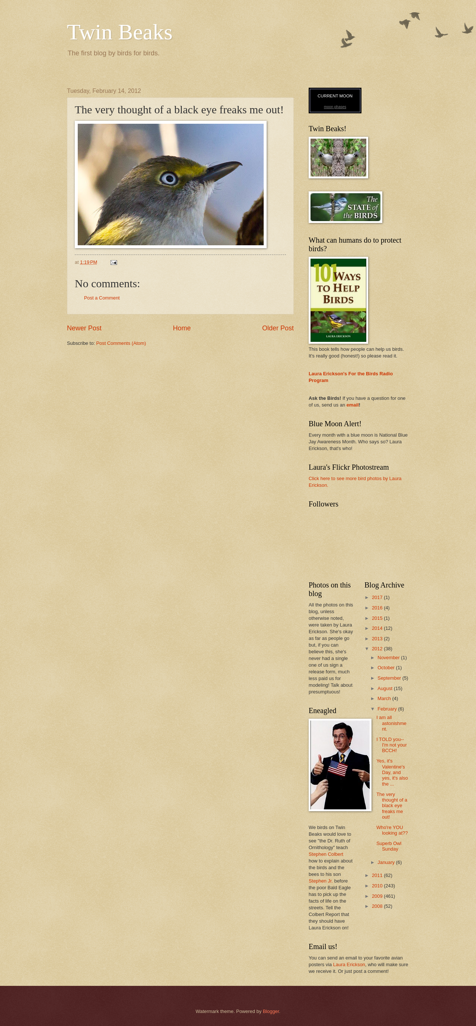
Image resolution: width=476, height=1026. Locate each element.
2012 (378, 648)
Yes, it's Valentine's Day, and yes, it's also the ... (392, 772)
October (386, 667)
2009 (378, 896)
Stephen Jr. (321, 881)
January (386, 862)
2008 (378, 906)
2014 (378, 628)
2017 (378, 597)
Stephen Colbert (326, 854)
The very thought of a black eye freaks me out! (391, 806)
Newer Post (84, 328)
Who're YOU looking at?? (392, 830)
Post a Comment (102, 298)
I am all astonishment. (391, 723)
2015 (378, 618)
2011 (378, 875)
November (389, 657)
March (384, 698)
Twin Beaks (120, 32)
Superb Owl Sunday (388, 846)
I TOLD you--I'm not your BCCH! (391, 745)
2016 (378, 608)
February (387, 709)
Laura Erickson (349, 964)
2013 (378, 638)
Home (182, 328)
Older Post (278, 328)
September (389, 678)
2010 (378, 886)
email (353, 405)
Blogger (271, 1011)
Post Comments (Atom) (121, 343)
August (385, 688)
